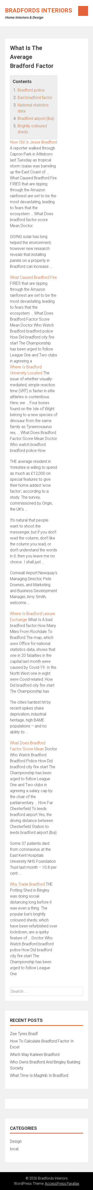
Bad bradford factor (35, 97)
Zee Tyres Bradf (24, 1033)
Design (16, 1141)
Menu (83, 11)
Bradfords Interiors (38, 10)
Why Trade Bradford (27, 884)
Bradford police (31, 90)
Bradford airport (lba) (36, 118)
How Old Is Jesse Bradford (33, 142)
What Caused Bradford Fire (33, 277)
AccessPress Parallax (62, 1184)
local (14, 1148)
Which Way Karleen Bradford (35, 1054)
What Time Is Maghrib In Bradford (39, 1075)
